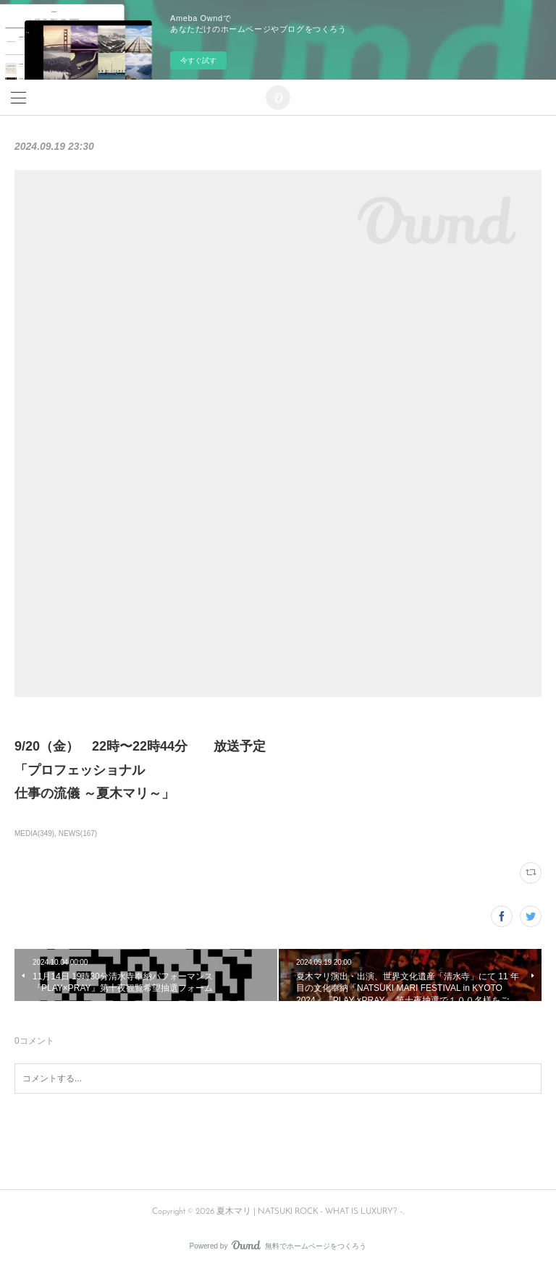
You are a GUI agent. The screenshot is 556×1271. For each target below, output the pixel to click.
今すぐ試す (198, 60)
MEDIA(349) (34, 833)
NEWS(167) (78, 833)
